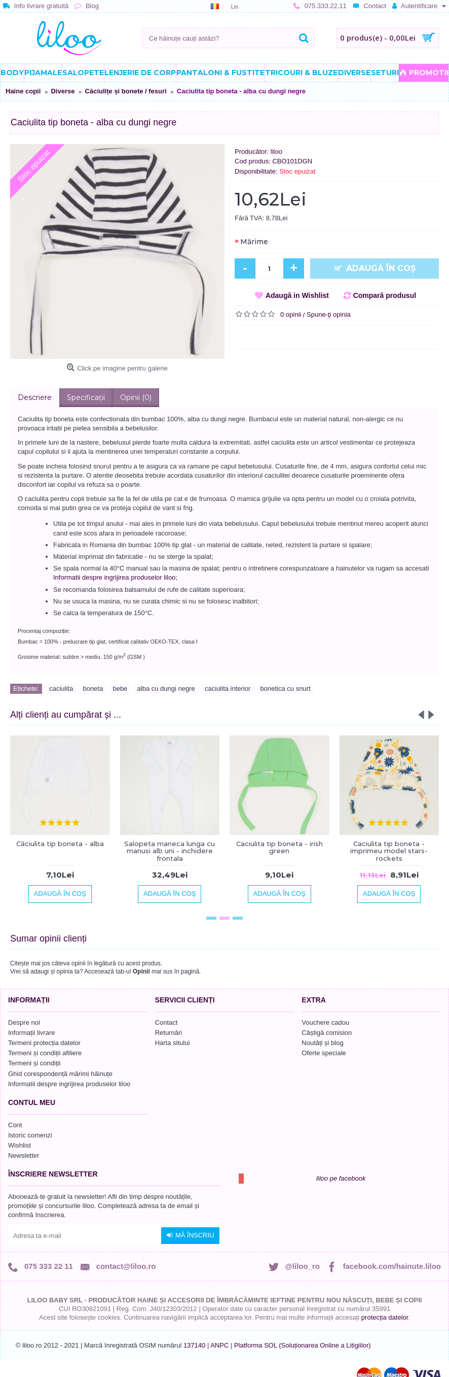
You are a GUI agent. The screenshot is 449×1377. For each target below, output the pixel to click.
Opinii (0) (136, 397)
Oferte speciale (324, 1053)
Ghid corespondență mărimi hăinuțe (60, 1074)
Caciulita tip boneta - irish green (279, 847)
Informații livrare (31, 1032)
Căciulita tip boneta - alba (60, 843)
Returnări (168, 1032)
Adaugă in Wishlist (297, 295)
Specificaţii (86, 397)
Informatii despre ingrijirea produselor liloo (69, 1084)
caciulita (61, 688)
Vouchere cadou (325, 1022)
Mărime (254, 241)
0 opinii (290, 314)
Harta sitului (172, 1043)
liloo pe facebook (341, 1178)
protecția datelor (384, 1317)
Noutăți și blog (322, 1043)
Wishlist (19, 1145)
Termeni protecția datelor (44, 1043)
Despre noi (24, 1022)
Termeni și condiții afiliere (45, 1053)
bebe (120, 688)
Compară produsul (384, 295)
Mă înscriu (190, 1235)
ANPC (219, 1345)
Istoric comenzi (30, 1135)
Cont (15, 1125)
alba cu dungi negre (166, 688)
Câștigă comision (327, 1032)
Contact (166, 1022)
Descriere (35, 397)
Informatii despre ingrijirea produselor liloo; (115, 577)
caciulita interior (227, 688)
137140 (194, 1345)
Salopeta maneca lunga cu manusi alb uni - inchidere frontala (169, 850)
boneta (93, 688)
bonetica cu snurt (285, 688)
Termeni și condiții (34, 1063)
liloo (276, 151)
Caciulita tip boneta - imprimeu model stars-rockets (389, 850)
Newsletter (23, 1155)
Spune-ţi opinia (329, 314)
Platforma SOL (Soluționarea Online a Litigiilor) (302, 1345)
